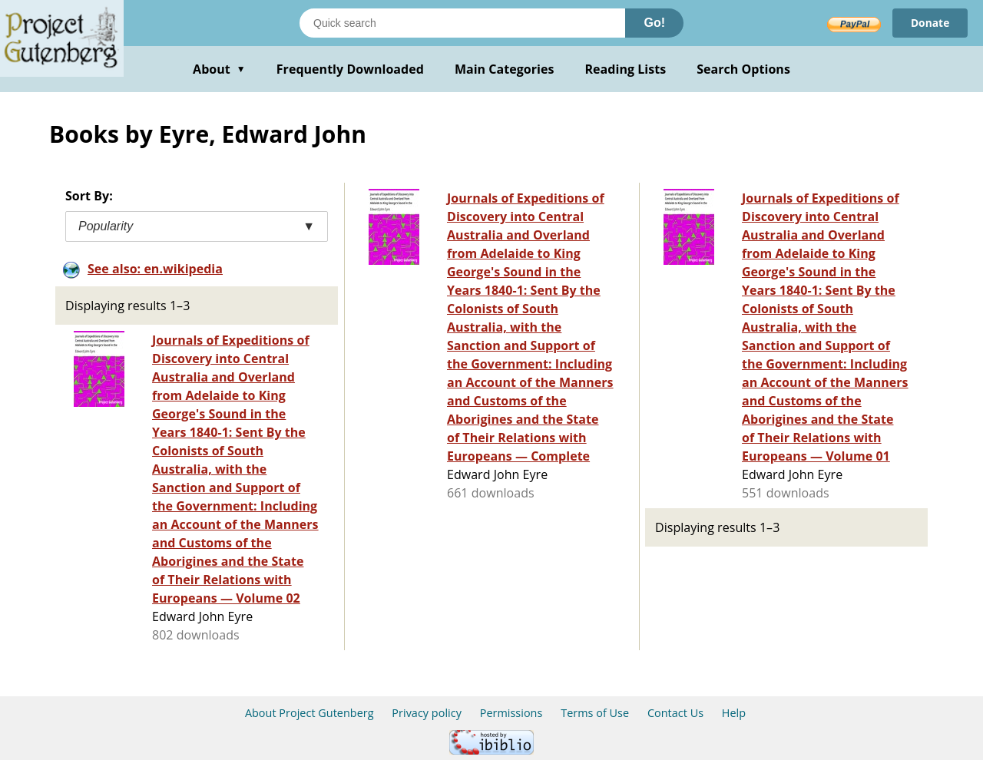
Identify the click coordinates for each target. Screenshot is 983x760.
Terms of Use (595, 712)
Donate (929, 22)
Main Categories (504, 69)
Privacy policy (427, 712)
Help (734, 712)
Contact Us (675, 712)
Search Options (743, 69)
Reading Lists (626, 69)
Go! (654, 22)
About (219, 69)
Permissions (511, 712)
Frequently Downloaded (350, 69)
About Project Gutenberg (309, 712)
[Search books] (462, 23)
